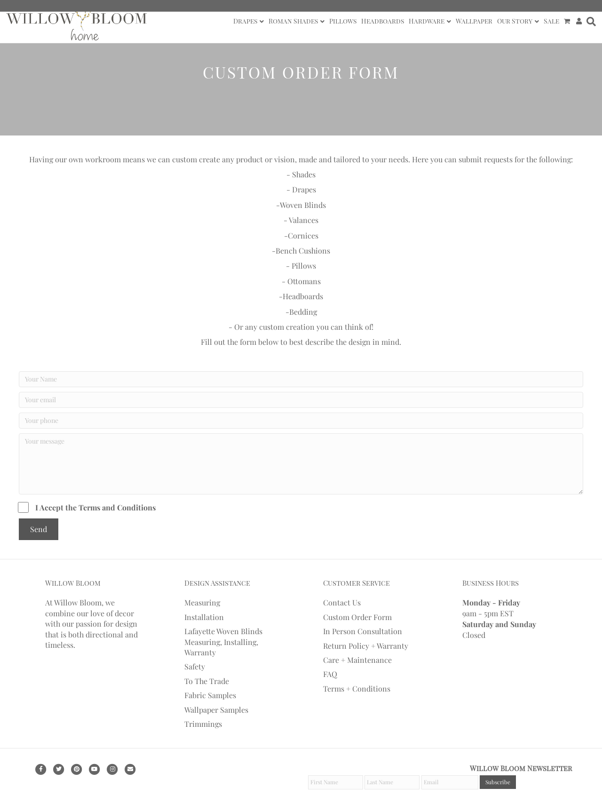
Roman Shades (293, 20)
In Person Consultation (362, 631)
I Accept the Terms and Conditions (87, 507)
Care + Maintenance (357, 660)
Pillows (342, 20)
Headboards (382, 20)
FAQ (330, 674)
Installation (204, 617)
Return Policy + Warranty (365, 646)
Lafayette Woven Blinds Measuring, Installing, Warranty (223, 641)
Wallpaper (474, 20)
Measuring (202, 602)
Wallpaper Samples (216, 710)
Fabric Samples (210, 695)
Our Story (514, 20)
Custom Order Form (357, 617)
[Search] (590, 21)
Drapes (245, 20)
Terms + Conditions (356, 688)
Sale (551, 20)
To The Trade (206, 681)
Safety (194, 666)
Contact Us (342, 602)
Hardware (426, 20)
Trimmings (203, 724)
